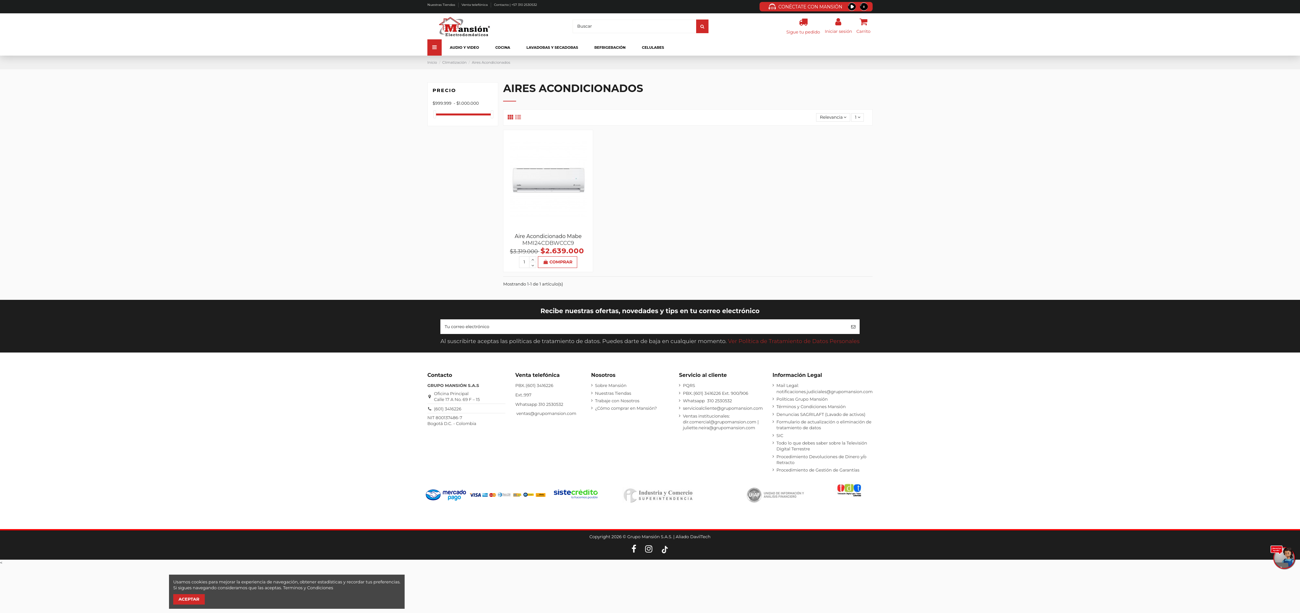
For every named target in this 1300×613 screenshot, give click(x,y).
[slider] (435, 114)
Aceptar (188, 599)
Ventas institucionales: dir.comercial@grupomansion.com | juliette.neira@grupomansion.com (721, 421)
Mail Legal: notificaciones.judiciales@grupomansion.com (824, 388)
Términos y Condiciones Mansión (811, 406)
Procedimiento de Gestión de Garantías (817, 470)
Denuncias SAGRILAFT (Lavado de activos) (820, 414)
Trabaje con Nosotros (617, 400)
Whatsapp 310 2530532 (707, 400)
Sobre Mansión (611, 385)
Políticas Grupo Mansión (802, 399)
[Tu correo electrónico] (643, 326)
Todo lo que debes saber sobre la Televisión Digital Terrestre (821, 445)
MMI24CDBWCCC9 (548, 243)
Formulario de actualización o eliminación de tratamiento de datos (823, 424)
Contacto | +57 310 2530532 (515, 5)
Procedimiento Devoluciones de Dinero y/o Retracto (821, 459)
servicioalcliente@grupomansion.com (723, 408)
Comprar (557, 261)
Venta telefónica (475, 5)
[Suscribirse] (853, 326)
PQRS (689, 385)
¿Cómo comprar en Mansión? (626, 408)
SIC (779, 435)
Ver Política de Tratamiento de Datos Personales (794, 341)
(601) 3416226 (447, 408)
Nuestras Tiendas (441, 5)
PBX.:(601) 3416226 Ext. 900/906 (715, 393)
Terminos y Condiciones (308, 587)
